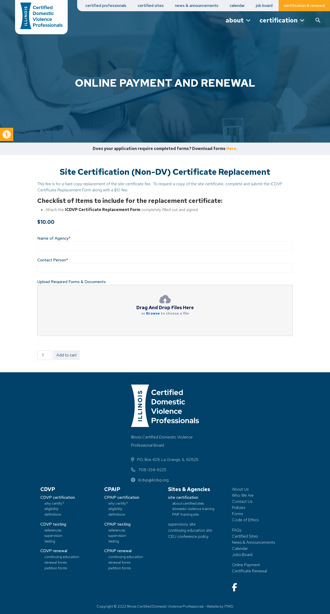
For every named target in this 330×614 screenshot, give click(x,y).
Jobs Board (242, 554)
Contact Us (242, 501)
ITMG (228, 606)
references (52, 530)
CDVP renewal (53, 550)
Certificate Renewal (249, 571)
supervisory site (182, 524)
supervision (53, 535)
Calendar (240, 548)
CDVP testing (53, 524)
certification (282, 20)
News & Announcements (253, 542)
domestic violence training (193, 508)
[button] (6, 134)
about (238, 20)
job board (264, 5)
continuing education (61, 556)
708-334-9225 (148, 469)
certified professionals (105, 5)
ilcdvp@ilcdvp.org (150, 480)
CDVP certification (57, 497)
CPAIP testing (117, 524)
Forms (237, 513)
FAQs (236, 530)
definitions (52, 514)
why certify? (54, 503)
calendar (237, 5)
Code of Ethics (245, 520)
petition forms (55, 567)
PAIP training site (185, 514)
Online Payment (246, 564)
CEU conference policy (188, 536)
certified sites (151, 5)
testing (49, 541)
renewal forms (55, 562)
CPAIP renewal (118, 550)
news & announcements (196, 5)
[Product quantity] (44, 355)
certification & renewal (304, 5)
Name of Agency (53, 238)
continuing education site (190, 530)
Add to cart (66, 355)
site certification (183, 497)
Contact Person (52, 260)
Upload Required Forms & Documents (71, 281)
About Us (240, 489)
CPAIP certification (121, 497)
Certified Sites (245, 536)
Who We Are (243, 495)
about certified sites (188, 503)
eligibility (51, 508)
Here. (231, 148)
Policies (238, 507)
